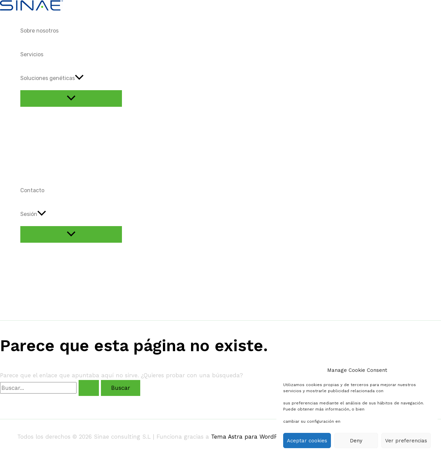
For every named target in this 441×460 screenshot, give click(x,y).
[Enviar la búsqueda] (89, 388)
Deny (356, 441)
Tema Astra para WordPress (249, 436)
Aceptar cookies (307, 441)
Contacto (32, 190)
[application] (79, 78)
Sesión (33, 214)
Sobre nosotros (39, 30)
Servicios (31, 54)
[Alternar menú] (71, 98)
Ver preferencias (406, 441)
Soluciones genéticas (52, 78)
